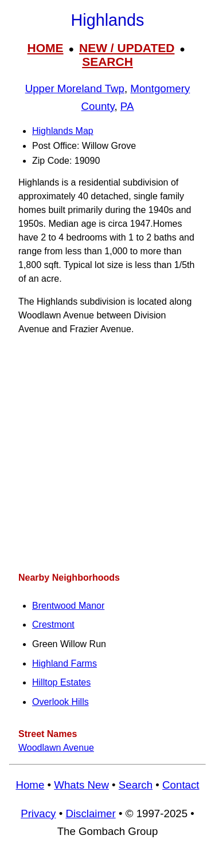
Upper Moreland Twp (74, 88)
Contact (180, 785)
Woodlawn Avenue (56, 747)
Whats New (81, 785)
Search (136, 785)
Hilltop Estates (61, 682)
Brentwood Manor (68, 605)
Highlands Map (62, 131)
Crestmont (53, 624)
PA (127, 106)
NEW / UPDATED (126, 47)
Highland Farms (64, 663)
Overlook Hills (60, 702)
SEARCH (107, 61)
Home (29, 785)
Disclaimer (90, 813)
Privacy (38, 813)
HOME (46, 47)
